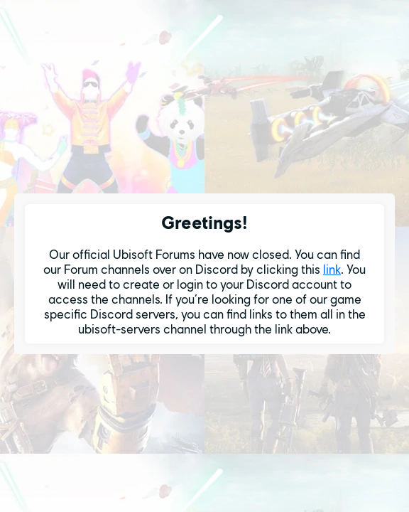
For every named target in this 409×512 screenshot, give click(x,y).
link (332, 269)
